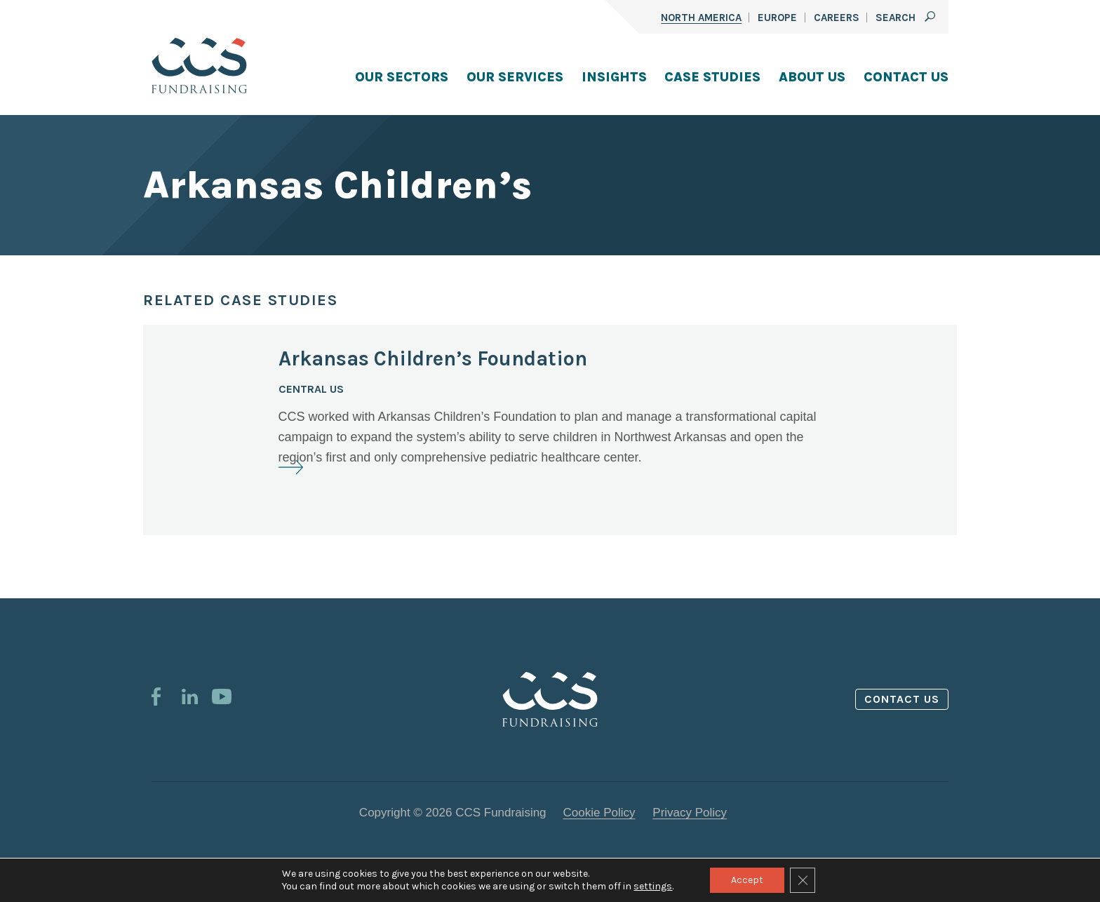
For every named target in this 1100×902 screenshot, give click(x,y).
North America (701, 17)
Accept (747, 880)
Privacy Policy (689, 812)
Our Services (515, 77)
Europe (777, 17)
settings (652, 886)
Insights (614, 77)
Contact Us (906, 77)
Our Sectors (401, 77)
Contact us (902, 699)
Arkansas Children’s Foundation (433, 358)
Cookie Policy (599, 812)
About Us (812, 77)
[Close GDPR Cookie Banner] (802, 880)
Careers (836, 17)
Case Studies (712, 77)
